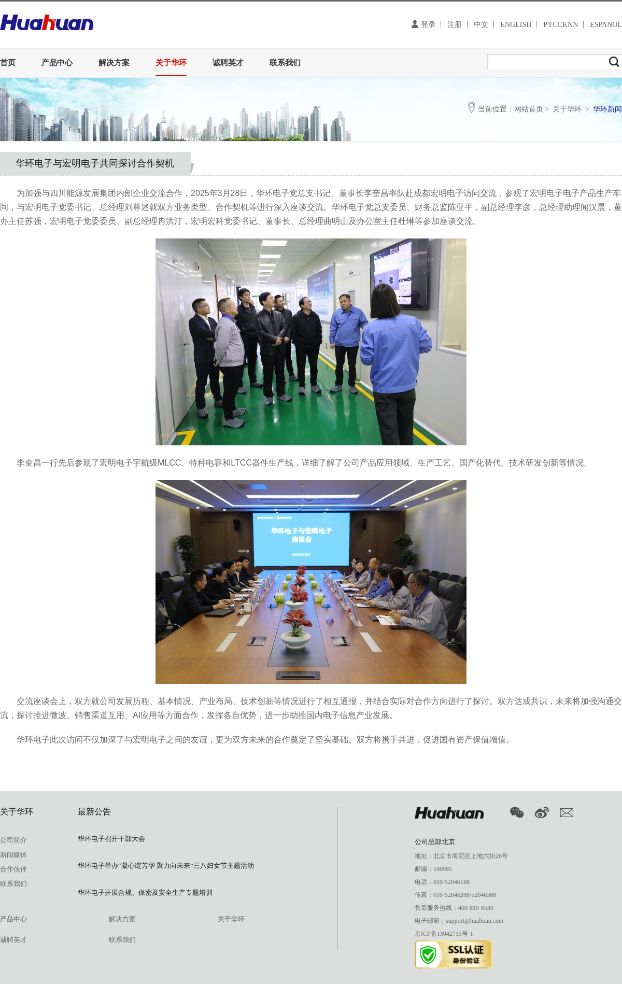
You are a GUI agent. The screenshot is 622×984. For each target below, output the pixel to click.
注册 (454, 25)
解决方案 (114, 63)
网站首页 (528, 109)
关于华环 (171, 63)
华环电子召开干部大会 (111, 838)
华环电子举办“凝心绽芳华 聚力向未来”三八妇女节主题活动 (166, 865)
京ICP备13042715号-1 (444, 933)
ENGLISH (515, 25)
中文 (481, 25)
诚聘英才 (228, 63)
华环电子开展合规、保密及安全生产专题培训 (145, 892)
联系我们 (285, 63)
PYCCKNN (560, 25)
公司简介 (13, 840)
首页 (8, 63)
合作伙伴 (13, 869)
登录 (423, 24)
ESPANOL (606, 25)
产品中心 (57, 63)
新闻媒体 (13, 855)
